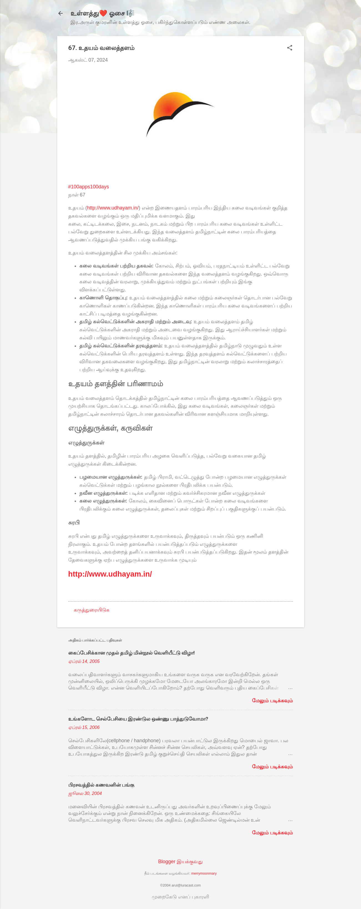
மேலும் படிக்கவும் (272, 700)
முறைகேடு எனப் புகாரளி (180, 897)
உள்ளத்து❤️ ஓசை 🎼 (102, 13)
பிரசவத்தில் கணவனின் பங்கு (101, 785)
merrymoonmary (204, 873)
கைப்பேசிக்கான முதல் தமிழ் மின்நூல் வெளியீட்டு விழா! (131, 653)
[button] (289, 48)
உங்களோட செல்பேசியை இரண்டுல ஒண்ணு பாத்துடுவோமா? (138, 719)
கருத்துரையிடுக (92, 610)
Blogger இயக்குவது (180, 861)
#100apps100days (88, 187)
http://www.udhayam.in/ (113, 208)
